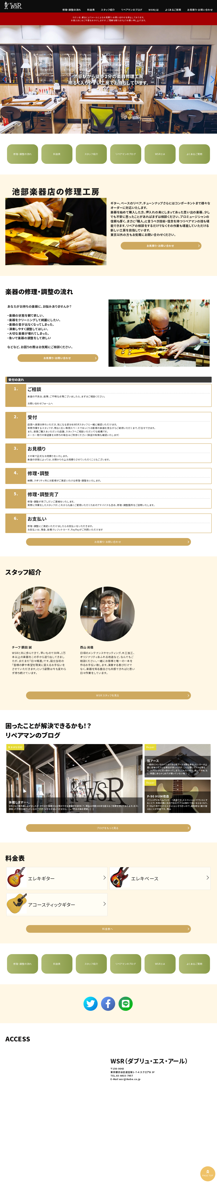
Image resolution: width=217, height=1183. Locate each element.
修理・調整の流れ (71, 9)
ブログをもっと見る (108, 828)
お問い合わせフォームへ (40, 403)
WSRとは (154, 9)
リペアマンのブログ (131, 9)
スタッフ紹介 (108, 9)
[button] (212, 79)
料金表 (91, 9)
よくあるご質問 (173, 9)
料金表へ (107, 929)
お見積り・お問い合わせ (200, 9)
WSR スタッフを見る (107, 695)
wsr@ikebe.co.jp (130, 1079)
